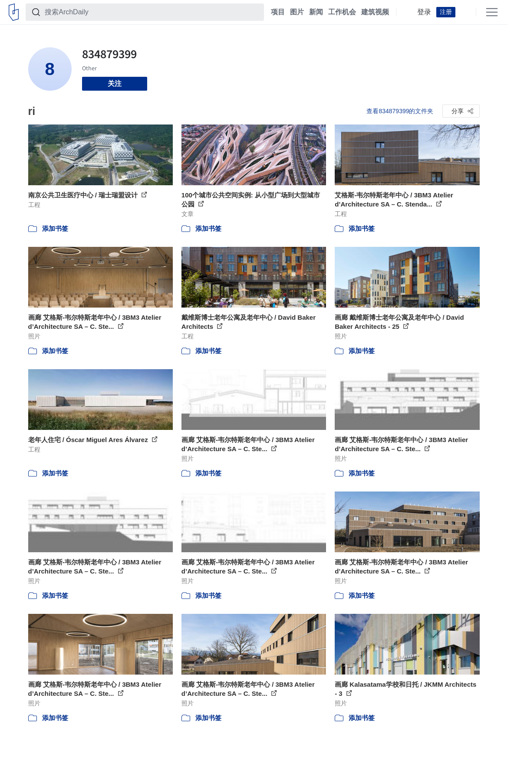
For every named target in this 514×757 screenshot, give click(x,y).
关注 (115, 83)
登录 (424, 12)
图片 (297, 12)
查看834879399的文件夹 (399, 111)
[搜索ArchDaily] (152, 12)
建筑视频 (375, 12)
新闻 (316, 12)
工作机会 (342, 12)
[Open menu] (492, 12)
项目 (278, 12)
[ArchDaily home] (14, 12)
